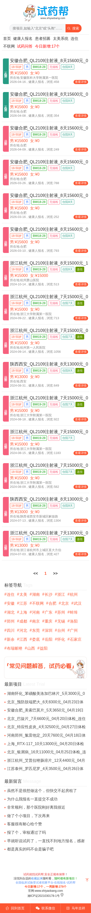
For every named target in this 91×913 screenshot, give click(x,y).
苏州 (61, 612)
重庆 (48, 621)
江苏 (23, 603)
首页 (7, 38)
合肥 (52, 603)
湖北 (11, 612)
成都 (23, 621)
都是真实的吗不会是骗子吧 (30, 849)
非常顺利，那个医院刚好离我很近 (36, 807)
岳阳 (48, 639)
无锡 (61, 621)
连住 (74, 38)
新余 (11, 639)
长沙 (48, 594)
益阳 (44, 648)
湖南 (36, 594)
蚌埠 (74, 612)
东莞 (36, 630)
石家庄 (76, 639)
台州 (61, 630)
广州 (74, 630)
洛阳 (74, 621)
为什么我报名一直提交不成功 (32, 799)
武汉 (78, 603)
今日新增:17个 (47, 46)
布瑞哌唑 (14, 648)
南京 (36, 621)
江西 (23, 639)
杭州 (74, 594)
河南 (36, 612)
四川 (11, 630)
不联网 (9, 46)
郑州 (11, 621)
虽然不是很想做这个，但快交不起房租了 (42, 791)
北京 (65, 603)
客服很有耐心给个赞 (24, 824)
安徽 (11, 603)
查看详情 (81, 82)
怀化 (61, 639)
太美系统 (60, 38)
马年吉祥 (75, 908)
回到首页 (15, 908)
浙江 (61, 594)
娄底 (36, 639)
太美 (23, 594)
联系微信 (45, 908)
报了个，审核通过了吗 (26, 832)
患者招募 (42, 38)
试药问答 (25, 46)
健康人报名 (23, 38)
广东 (48, 612)
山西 (31, 648)
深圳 (48, 630)
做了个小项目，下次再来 (28, 816)
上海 (23, 612)
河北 (23, 630)
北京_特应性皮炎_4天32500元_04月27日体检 (46, 727)
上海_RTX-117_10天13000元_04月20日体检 (45, 744)
